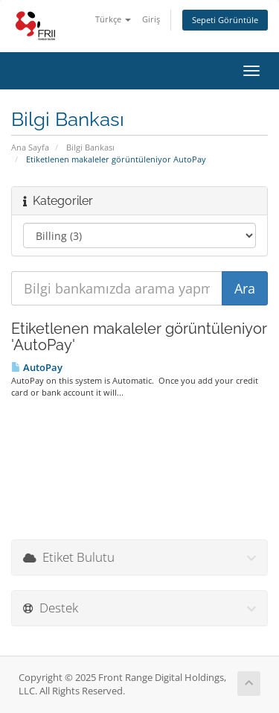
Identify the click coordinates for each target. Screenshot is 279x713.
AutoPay (36, 367)
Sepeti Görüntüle (225, 19)
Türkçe (113, 19)
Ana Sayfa (30, 147)
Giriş (151, 19)
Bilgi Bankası (90, 147)
